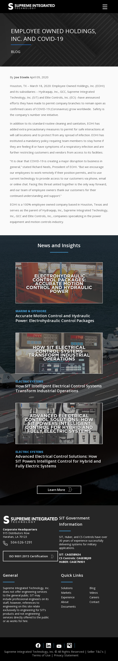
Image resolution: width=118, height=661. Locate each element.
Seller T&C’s (95, 651)
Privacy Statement (66, 655)
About (65, 602)
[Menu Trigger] (105, 6)
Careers (94, 597)
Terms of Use (41, 655)
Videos (94, 592)
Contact (94, 602)
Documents (68, 606)
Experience (68, 597)
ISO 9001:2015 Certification (28, 556)
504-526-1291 (21, 542)
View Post (59, 293)
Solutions (67, 588)
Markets (66, 592)
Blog (92, 588)
